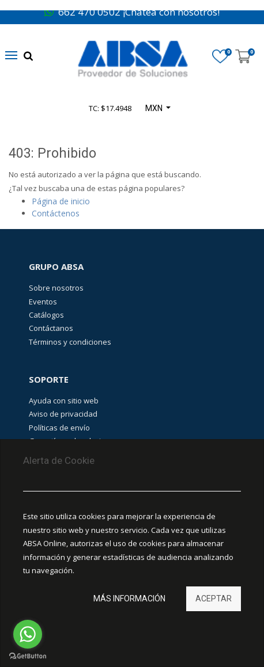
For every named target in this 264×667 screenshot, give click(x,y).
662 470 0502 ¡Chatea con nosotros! (132, 11)
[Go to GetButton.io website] (27, 656)
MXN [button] (154, 108)
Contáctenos (56, 213)
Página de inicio (61, 201)
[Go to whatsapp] (27, 634)
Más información (129, 598)
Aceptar (213, 598)
